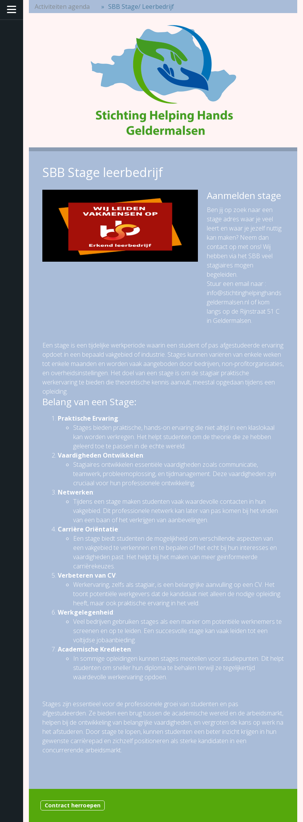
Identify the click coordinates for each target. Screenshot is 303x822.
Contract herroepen (72, 805)
